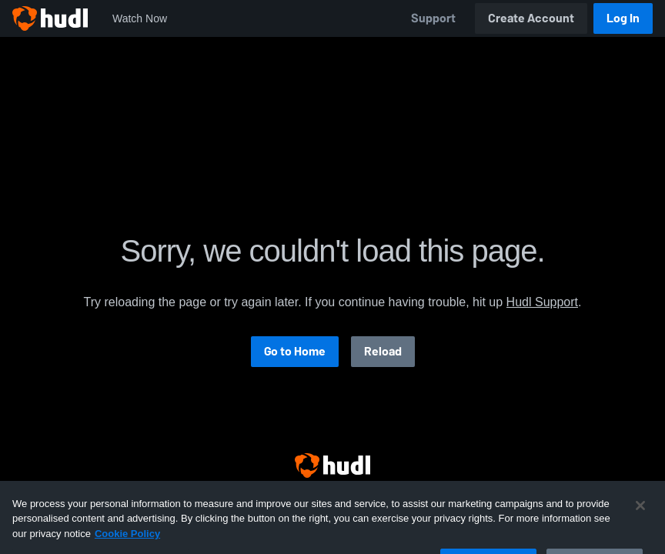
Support (433, 18)
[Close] (640, 514)
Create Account (531, 18)
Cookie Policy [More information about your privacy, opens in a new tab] (127, 542)
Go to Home (295, 351)
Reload (383, 351)
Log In (623, 18)
